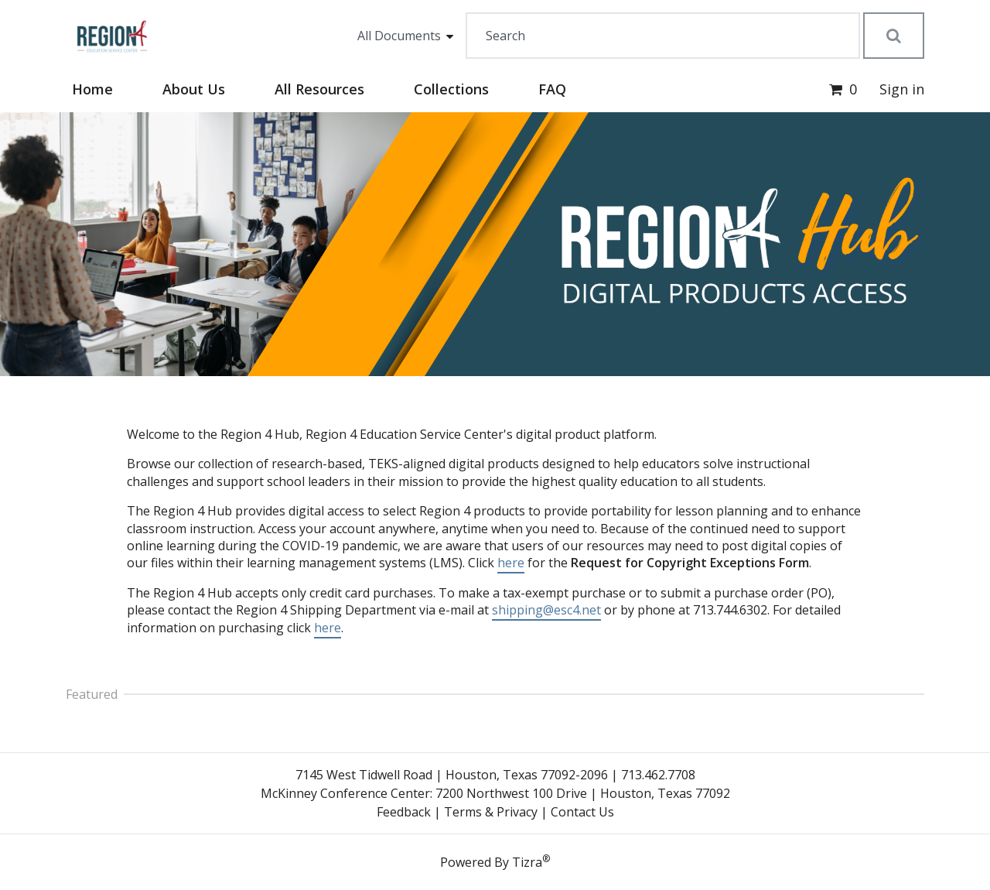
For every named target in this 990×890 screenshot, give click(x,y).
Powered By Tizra (495, 861)
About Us (193, 89)
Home (92, 89)
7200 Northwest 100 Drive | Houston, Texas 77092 (582, 793)
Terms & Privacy (491, 811)
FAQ (552, 89)
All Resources (319, 89)
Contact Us (582, 811)
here (510, 562)
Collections (451, 89)
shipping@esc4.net (546, 609)
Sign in (901, 89)
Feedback (404, 811)
